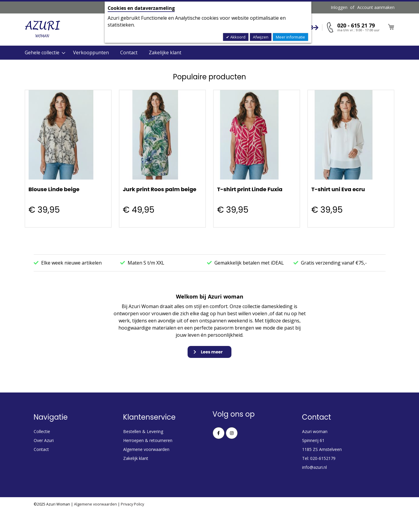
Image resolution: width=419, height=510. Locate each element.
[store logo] (43, 29)
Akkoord (237, 37)
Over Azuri (44, 440)
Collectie (42, 431)
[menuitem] (43, 53)
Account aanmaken (376, 7)
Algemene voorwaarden (146, 449)
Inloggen (339, 7)
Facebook (219, 433)
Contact (128, 52)
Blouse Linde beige (54, 189)
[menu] (210, 53)
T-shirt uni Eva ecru (338, 189)
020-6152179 (322, 458)
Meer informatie (290, 37)
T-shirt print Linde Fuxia (249, 189)
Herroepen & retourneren (147, 440)
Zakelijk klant (135, 458)
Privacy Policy (132, 504)
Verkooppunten (91, 52)
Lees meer (212, 352)
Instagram (232, 433)
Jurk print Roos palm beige (160, 189)
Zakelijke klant (165, 52)
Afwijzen (260, 37)
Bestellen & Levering (143, 431)
